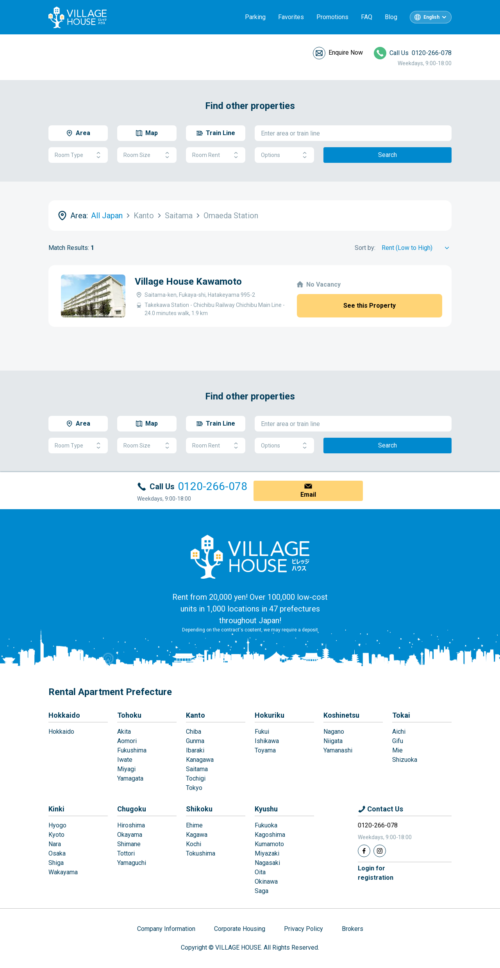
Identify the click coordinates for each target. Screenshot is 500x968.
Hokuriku (269, 715)
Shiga (56, 862)
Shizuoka (404, 759)
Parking (255, 17)
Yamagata (130, 778)
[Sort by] (417, 248)
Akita (124, 731)
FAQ (366, 17)
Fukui (262, 731)
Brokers (352, 928)
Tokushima (200, 853)
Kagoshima (270, 834)
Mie (397, 750)
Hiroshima (131, 825)
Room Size (146, 155)
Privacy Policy (303, 928)
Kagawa (196, 834)
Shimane (129, 844)
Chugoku (131, 809)
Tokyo (194, 788)
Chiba (193, 731)
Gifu (397, 741)
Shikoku (199, 809)
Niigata (333, 741)
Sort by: (365, 247)
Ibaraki (195, 750)
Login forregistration (375, 873)
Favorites (291, 17)
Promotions (332, 17)
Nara (54, 844)
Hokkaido (64, 715)
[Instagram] (379, 851)
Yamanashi (337, 750)
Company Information (166, 928)
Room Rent (215, 155)
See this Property (369, 305)
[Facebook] (364, 851)
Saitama (197, 769)
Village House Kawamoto (188, 281)
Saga (261, 891)
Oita (260, 872)
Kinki (56, 809)
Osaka (57, 853)
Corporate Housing (239, 928)
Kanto (195, 715)
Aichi (398, 731)
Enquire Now (346, 52)
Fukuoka (266, 825)
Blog (391, 17)
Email (308, 494)
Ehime (194, 825)
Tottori (126, 853)
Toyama (265, 750)
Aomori (127, 741)
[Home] (250, 556)
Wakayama (63, 872)
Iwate (124, 759)
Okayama (129, 834)
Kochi (193, 844)
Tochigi (195, 778)
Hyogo (57, 825)
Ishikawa (267, 741)
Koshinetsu (341, 715)
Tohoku (129, 715)
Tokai (401, 715)
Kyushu (266, 809)
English (431, 17)
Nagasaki (267, 862)
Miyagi (126, 769)
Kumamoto (269, 844)
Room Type (78, 155)
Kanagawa (200, 759)
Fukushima (131, 750)
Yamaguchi (131, 862)
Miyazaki (267, 853)
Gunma (195, 741)
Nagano (333, 731)
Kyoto (56, 834)
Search (387, 155)
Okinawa (266, 881)
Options (284, 155)
